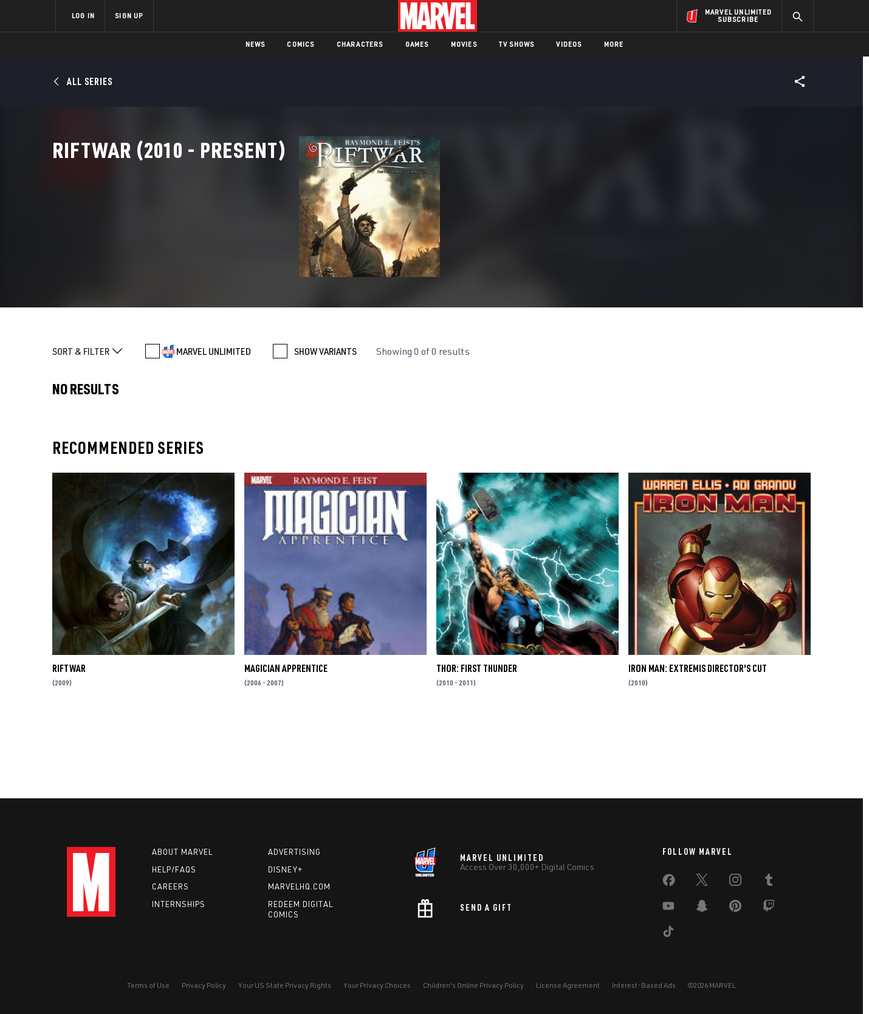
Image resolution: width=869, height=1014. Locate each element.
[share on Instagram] (735, 882)
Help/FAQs (174, 869)
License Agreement (568, 985)
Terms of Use (148, 985)
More (614, 44)
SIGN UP (129, 15)
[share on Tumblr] (769, 882)
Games (417, 44)
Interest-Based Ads (644, 985)
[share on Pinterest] (735, 908)
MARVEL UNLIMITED (213, 423)
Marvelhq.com (299, 886)
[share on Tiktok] (668, 934)
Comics (300, 44)
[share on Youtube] (668, 908)
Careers (170, 886)
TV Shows (517, 44)
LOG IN (83, 15)
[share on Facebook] (668, 883)
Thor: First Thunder (476, 740)
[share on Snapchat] (702, 908)
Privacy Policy (204, 985)
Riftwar (69, 740)
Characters (360, 44)
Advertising (294, 852)
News (256, 44)
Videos (569, 44)
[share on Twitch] (769, 908)
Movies (464, 44)
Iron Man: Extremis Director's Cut (697, 740)
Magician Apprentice (286, 740)
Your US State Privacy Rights (284, 985)
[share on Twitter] (702, 882)
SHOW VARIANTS (325, 423)
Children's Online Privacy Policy (473, 985)
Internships (178, 904)
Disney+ (285, 869)
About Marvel (182, 852)
